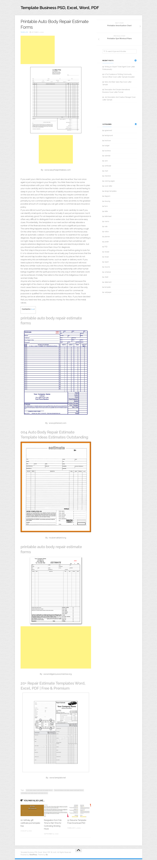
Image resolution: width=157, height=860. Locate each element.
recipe (106, 257)
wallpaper (107, 293)
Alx (47, 855)
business (107, 151)
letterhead (107, 217)
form (106, 207)
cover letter (108, 187)
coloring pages (109, 182)
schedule (107, 273)
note (105, 227)
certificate (107, 166)
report (106, 262)
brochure (107, 141)
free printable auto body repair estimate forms (68, 791)
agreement (108, 131)
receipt (106, 252)
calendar (107, 156)
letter (106, 212)
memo (106, 222)
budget (106, 146)
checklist (107, 176)
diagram (107, 197)
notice (106, 232)
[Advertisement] (38, 50)
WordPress (33, 855)
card (106, 161)
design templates (110, 192)
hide (32, 310)
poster (106, 242)
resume (107, 267)
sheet (106, 278)
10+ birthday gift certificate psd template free (27, 824)
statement (107, 283)
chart (106, 171)
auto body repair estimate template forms (39, 791)
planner (107, 237)
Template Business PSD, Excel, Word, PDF (66, 8)
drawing (107, 202)
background (108, 136)
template (24, 33)
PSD (105, 247)
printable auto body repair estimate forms (34, 793)
